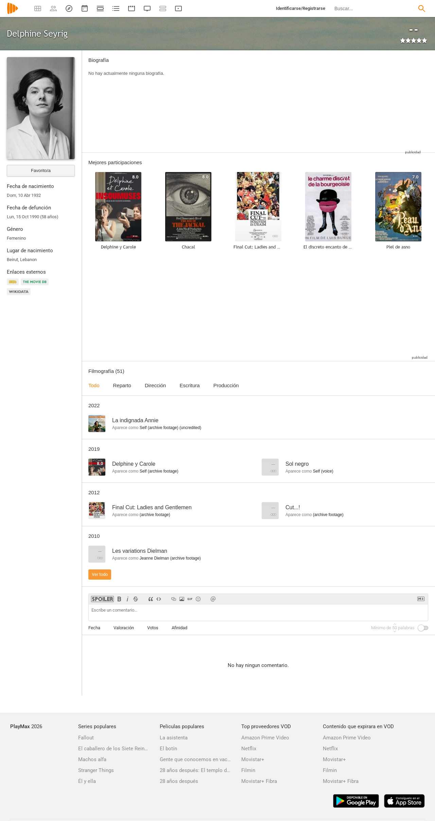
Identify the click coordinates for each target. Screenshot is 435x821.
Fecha (94, 627)
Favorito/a (41, 170)
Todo (94, 385)
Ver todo (100, 574)
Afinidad (179, 627)
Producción (226, 385)
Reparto (122, 385)
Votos (152, 627)
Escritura (189, 385)
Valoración (124, 627)
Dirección (155, 385)
